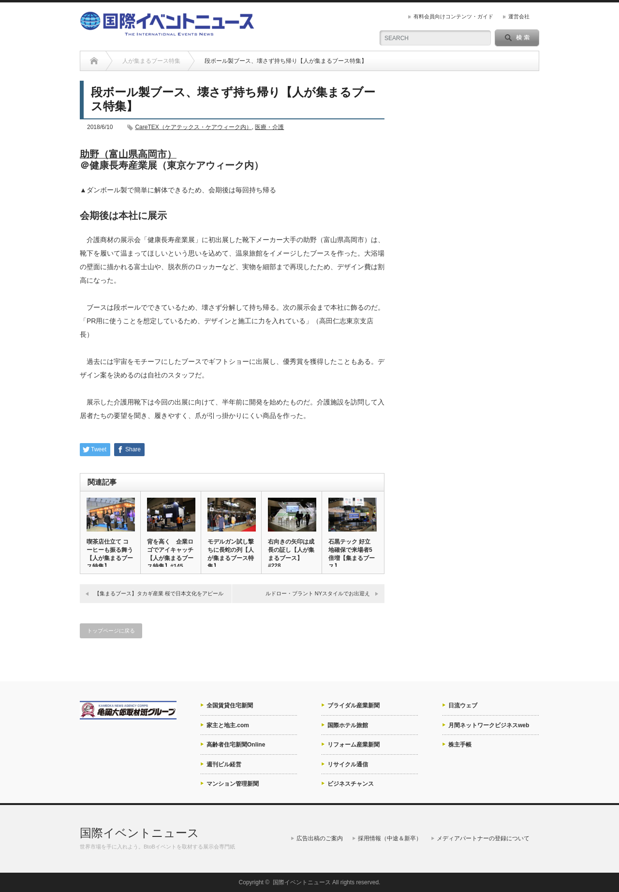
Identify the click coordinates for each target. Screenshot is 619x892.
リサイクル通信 (347, 764)
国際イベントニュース (139, 832)
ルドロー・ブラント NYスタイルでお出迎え (317, 593)
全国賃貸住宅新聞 (229, 705)
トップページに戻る (111, 630)
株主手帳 (460, 744)
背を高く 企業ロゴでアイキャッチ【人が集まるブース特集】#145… (170, 554)
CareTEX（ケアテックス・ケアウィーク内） (193, 127)
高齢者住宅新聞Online (235, 744)
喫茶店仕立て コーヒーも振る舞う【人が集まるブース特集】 (110, 554)
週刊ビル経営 (223, 764)
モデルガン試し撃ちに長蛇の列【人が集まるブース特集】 (230, 554)
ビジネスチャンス (350, 783)
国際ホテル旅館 (347, 725)
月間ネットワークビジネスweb (488, 725)
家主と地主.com (227, 725)
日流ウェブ (462, 705)
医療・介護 (269, 127)
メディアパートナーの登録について (483, 838)
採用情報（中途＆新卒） (390, 838)
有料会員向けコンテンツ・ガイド (453, 16)
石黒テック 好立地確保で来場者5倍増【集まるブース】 (351, 554)
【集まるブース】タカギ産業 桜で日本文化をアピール (158, 593)
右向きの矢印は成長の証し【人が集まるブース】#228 (291, 553)
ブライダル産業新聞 (353, 705)
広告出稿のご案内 (319, 838)
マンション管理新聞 (232, 783)
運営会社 (519, 16)
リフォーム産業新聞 (353, 744)
